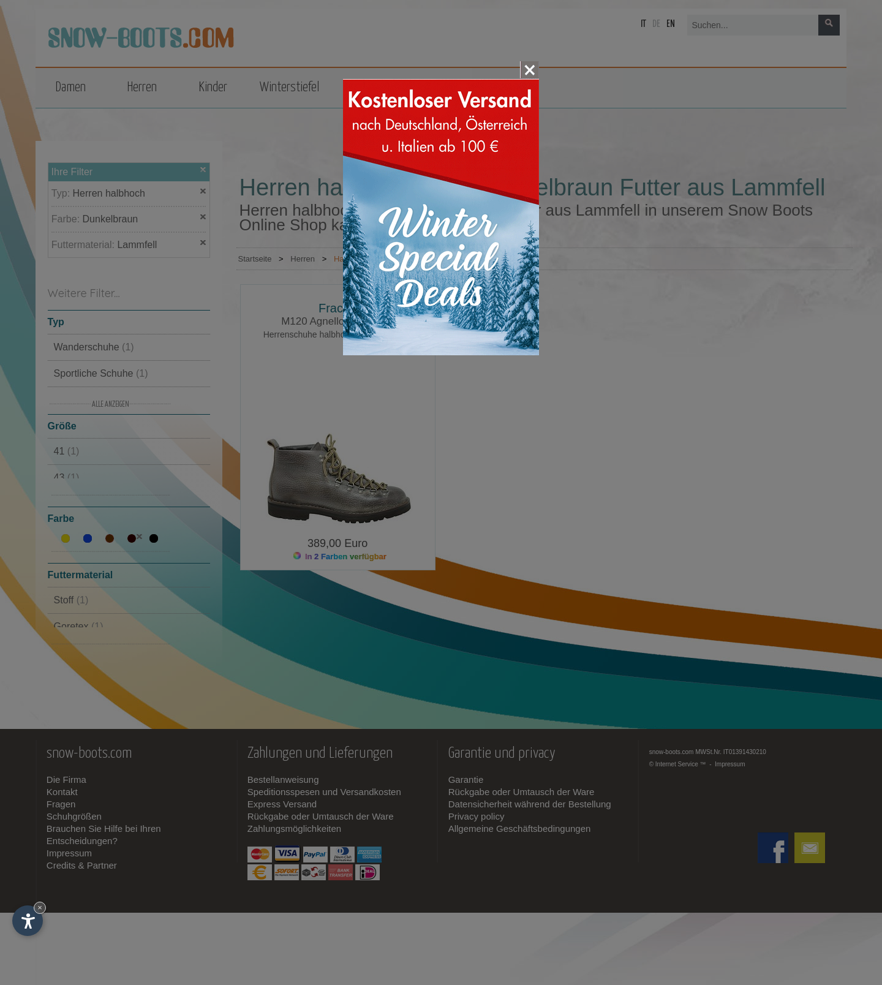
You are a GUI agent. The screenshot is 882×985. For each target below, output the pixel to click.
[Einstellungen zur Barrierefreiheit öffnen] (27, 920)
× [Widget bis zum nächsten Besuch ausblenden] (39, 907)
